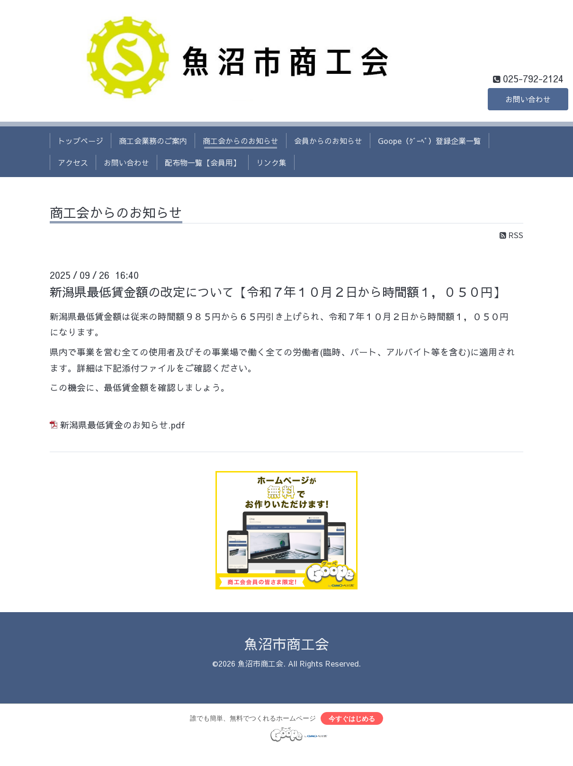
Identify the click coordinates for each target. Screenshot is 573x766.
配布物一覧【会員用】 (203, 162)
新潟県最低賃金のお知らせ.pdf (122, 425)
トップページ (80, 140)
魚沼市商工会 (286, 643)
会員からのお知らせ (328, 140)
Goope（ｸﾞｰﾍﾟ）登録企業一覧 (429, 140)
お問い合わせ (528, 99)
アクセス (73, 162)
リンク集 (271, 162)
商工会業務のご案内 (153, 140)
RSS (511, 235)
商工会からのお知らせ (240, 140)
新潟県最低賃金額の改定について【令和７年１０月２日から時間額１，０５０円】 (277, 291)
